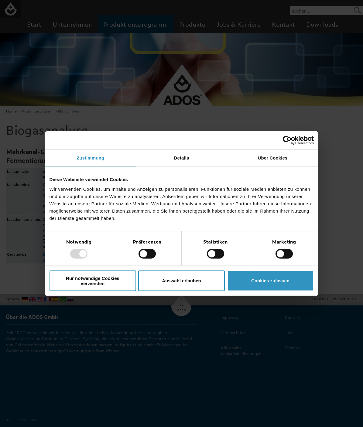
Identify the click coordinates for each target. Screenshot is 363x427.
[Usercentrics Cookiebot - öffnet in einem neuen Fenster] (287, 140)
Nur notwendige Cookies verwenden (92, 280)
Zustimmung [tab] (90, 157)
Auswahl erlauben (181, 280)
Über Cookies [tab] (273, 157)
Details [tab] (181, 157)
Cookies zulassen (270, 280)
